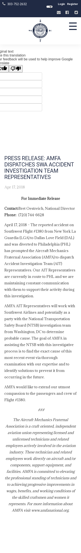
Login (61, 4)
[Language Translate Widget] (49, 7)
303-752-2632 (17, 4)
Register (72, 4)
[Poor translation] (16, 68)
